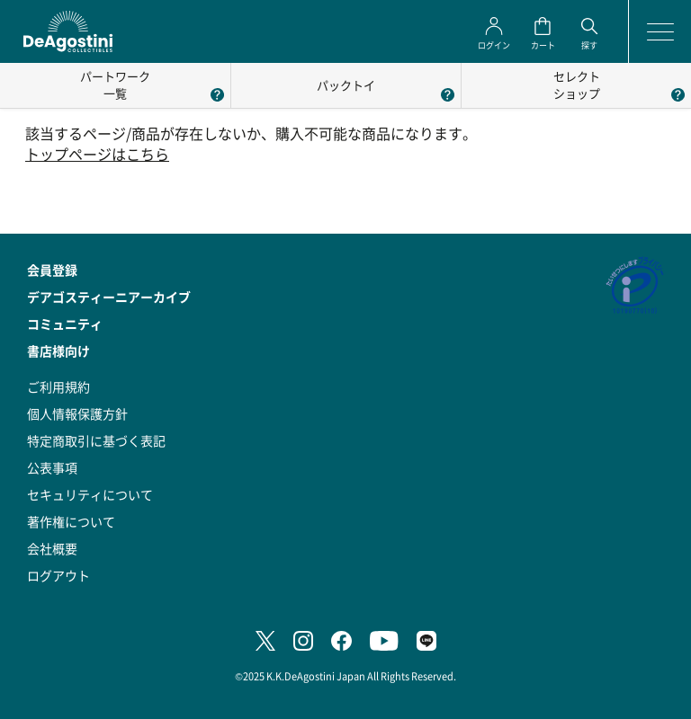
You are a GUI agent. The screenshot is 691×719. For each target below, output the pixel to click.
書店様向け (58, 351)
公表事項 (52, 467)
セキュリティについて (90, 494)
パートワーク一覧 (115, 84)
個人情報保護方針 (77, 413)
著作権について (71, 521)
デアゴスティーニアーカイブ (109, 297)
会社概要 (52, 548)
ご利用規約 (58, 386)
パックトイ (346, 84)
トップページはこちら (97, 154)
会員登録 (52, 270)
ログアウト (58, 575)
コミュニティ (65, 324)
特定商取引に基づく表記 (96, 440)
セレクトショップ (576, 84)
